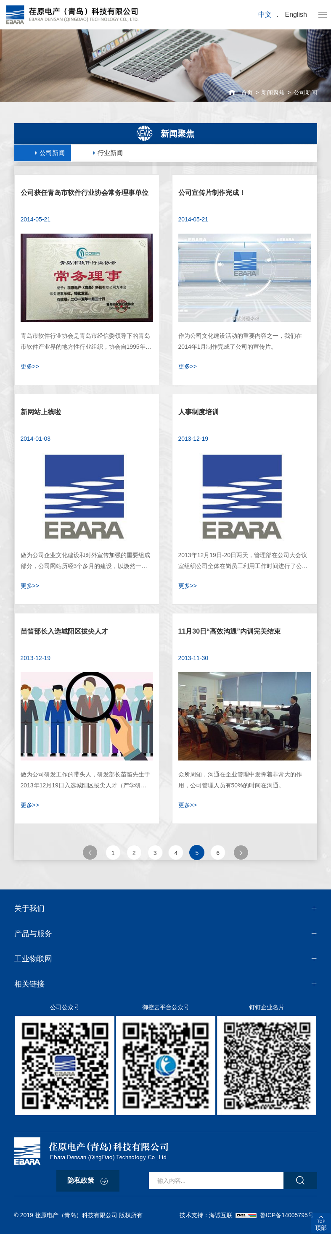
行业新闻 (110, 152)
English (296, 14)
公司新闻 (305, 92)
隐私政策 (80, 1180)
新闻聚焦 (273, 92)
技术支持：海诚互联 (208, 1215)
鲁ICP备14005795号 (287, 1215)
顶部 (321, 1227)
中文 (265, 14)
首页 (247, 92)
